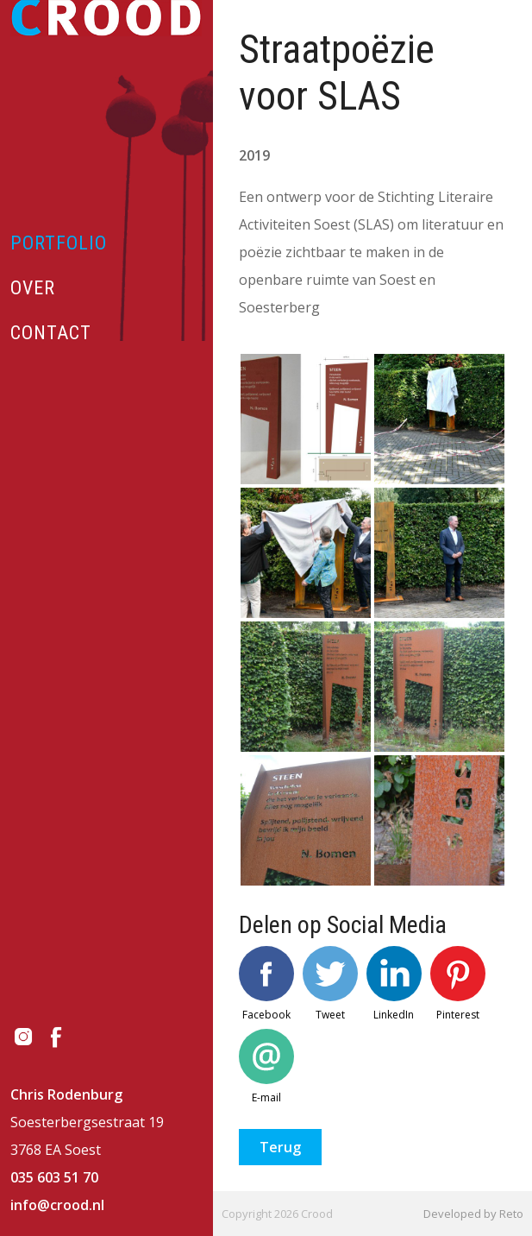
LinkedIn (394, 984)
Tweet (330, 984)
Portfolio (58, 243)
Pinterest (457, 984)
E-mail (266, 1067)
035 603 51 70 (54, 1177)
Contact (50, 333)
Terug (280, 1147)
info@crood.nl (57, 1204)
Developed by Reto (473, 1213)
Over (32, 288)
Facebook (266, 984)
